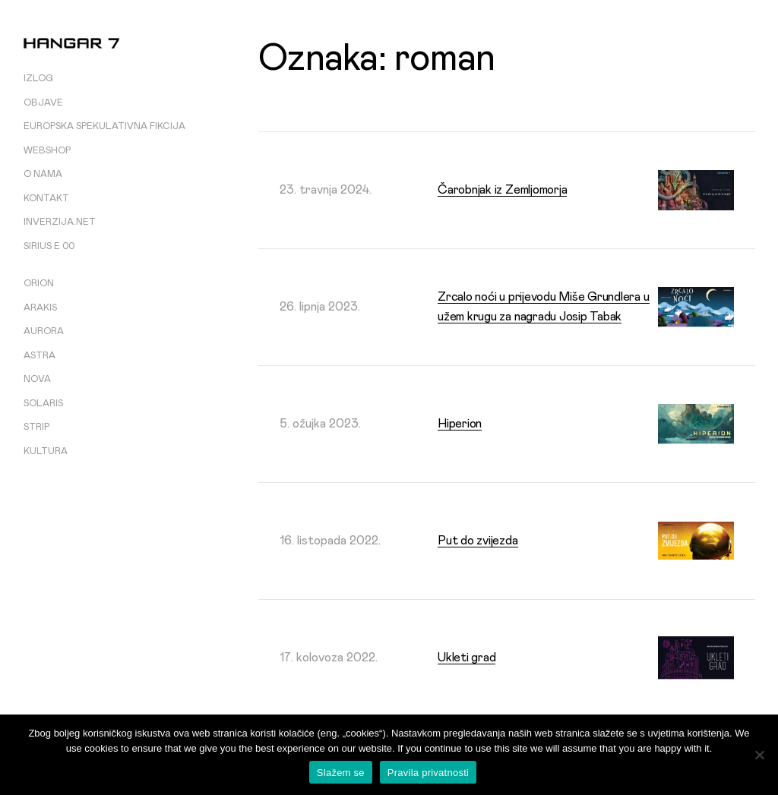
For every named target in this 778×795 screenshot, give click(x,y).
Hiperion (460, 424)
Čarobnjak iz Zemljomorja (502, 190)
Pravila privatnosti (428, 772)
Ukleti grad (466, 657)
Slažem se (341, 772)
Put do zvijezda (477, 541)
